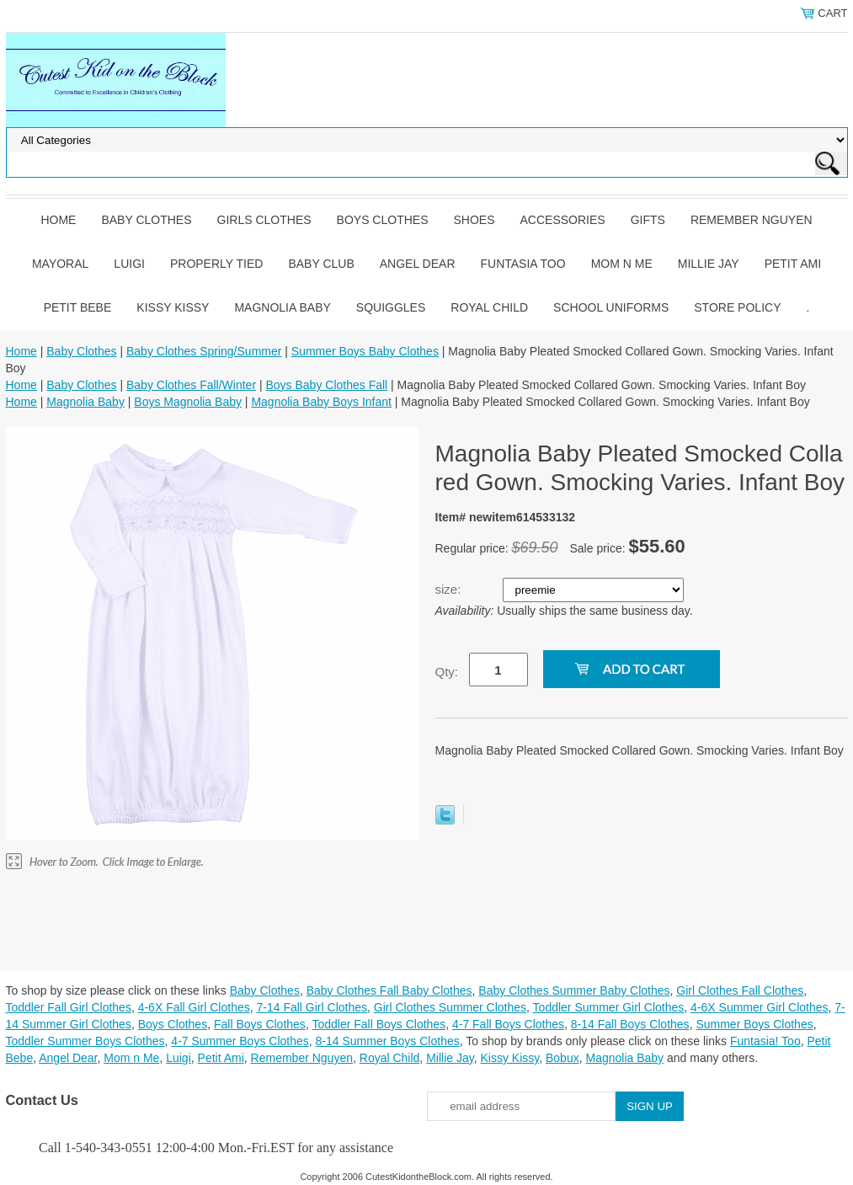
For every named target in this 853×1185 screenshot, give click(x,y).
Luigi (129, 263)
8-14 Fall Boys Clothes (630, 1024)
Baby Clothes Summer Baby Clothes (573, 990)
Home (58, 220)
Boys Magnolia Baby (188, 401)
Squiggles (390, 307)
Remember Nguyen (751, 220)
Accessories (562, 220)
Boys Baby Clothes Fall (326, 385)
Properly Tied (216, 263)
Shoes (474, 220)
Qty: (447, 672)
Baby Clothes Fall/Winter (191, 385)
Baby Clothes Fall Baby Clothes (389, 990)
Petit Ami (793, 263)
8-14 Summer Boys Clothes (388, 1041)
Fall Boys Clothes (260, 1024)
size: (450, 589)
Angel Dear (418, 263)
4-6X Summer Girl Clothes (759, 1007)
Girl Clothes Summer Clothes (450, 1007)
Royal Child (489, 307)
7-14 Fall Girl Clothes (312, 1007)
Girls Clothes (264, 220)
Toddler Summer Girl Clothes (609, 1007)
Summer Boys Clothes (754, 1024)
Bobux (562, 1058)
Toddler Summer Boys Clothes (85, 1041)
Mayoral (60, 263)
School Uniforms (611, 307)
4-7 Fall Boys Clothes (508, 1024)
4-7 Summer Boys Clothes (239, 1041)
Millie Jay (708, 263)
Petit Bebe (78, 307)
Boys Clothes (383, 220)
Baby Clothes (146, 220)
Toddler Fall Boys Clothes (378, 1024)
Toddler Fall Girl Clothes (68, 1007)
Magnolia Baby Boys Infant (321, 401)
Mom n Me (622, 263)
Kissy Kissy (172, 307)
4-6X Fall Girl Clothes (194, 1007)
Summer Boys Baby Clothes (365, 351)
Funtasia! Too (765, 1041)
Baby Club (321, 263)
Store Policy (737, 307)
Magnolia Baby (282, 307)
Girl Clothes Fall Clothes (739, 990)
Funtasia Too (523, 263)
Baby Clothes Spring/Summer (203, 351)
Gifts (648, 220)
